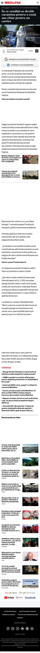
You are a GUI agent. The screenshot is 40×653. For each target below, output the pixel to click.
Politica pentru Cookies (27, 611)
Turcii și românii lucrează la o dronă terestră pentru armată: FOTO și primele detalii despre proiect (11, 569)
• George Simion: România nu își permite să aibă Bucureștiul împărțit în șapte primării (19, 373)
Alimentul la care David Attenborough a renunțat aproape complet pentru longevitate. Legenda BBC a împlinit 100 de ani (11, 555)
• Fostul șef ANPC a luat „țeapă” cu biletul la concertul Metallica (19, 386)
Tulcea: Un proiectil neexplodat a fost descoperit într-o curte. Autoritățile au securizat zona (11, 174)
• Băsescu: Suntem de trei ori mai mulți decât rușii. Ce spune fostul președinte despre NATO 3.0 (20, 400)
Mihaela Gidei (11, 52)
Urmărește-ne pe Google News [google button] (20, 64)
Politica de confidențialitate (28, 614)
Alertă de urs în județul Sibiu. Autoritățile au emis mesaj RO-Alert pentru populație (11, 461)
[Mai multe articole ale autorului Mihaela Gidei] (4, 51)
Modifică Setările (20, 623)
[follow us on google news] (11, 593)
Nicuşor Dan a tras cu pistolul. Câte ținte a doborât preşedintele (10, 500)
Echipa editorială (10, 611)
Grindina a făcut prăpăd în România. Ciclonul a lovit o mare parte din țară (11, 514)
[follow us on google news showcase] (27, 593)
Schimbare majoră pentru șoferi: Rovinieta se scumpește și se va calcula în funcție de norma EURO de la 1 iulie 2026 (11, 583)
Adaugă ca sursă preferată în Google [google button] (20, 59)
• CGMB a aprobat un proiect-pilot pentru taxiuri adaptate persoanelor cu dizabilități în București (20, 379)
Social (22, 50)
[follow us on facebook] (30, 597)
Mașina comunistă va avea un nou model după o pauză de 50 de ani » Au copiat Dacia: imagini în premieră (11, 487)
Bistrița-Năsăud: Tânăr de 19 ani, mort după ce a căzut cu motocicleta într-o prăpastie (11, 158)
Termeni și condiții (8, 614)
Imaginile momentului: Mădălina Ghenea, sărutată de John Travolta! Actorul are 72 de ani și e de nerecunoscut (11, 528)
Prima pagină (6, 8)
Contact (20, 618)
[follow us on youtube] (9, 597)
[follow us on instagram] (19, 597)
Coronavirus (15, 8)
